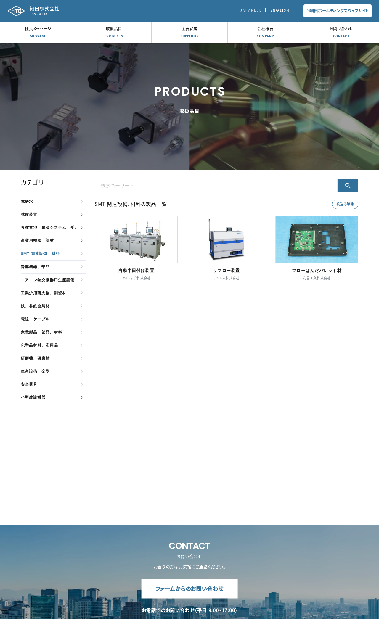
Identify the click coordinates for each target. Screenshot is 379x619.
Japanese (251, 10)
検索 (348, 185)
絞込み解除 (345, 204)
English (280, 10)
